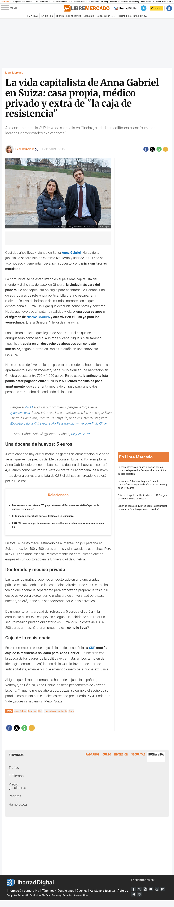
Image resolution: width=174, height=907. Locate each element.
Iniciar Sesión (169, 8)
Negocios (89, 16)
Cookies (82, 897)
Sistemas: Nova (81, 901)
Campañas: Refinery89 (17, 901)
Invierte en (47, 16)
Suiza (77, 716)
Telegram (140, 900)
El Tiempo (16, 781)
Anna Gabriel (71, 253)
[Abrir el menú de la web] (32, 8)
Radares (15, 801)
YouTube (152, 894)
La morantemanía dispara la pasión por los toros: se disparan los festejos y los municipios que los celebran (142, 473)
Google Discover (159, 894)
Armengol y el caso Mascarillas (114, 2)
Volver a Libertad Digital (125, 8)
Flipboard (133, 900)
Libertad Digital (69, 888)
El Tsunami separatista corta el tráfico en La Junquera (45, 521)
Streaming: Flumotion (62, 901)
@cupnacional (20, 413)
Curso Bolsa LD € (106, 16)
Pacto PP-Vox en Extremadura (86, 2)
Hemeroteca (18, 810)
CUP (92, 653)
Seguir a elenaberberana (38, 149)
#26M (29, 407)
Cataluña (34, 716)
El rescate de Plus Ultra (162, 2)
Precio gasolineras (17, 791)
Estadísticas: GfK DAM (40, 901)
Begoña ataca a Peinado (23, 2)
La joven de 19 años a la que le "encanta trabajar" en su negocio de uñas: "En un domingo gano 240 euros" (143, 487)
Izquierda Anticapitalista (60, 716)
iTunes (146, 900)
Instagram (146, 894)
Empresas (32, 16)
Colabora (156, 8)
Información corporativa (23, 897)
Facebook (133, 894)
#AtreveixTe (50, 423)
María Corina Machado (62, 2)
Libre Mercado (14, 72)
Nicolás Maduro (39, 317)
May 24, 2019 (81, 439)
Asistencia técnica (102, 897)
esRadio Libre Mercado (68, 16)
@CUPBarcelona (29, 423)
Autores (122, 897)
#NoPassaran (70, 423)
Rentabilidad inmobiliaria (132, 16)
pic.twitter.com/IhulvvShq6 (29, 429)
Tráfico (14, 773)
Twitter (140, 894)
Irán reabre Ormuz (43, 2)
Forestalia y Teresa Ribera (140, 2)
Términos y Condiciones (58, 897)
